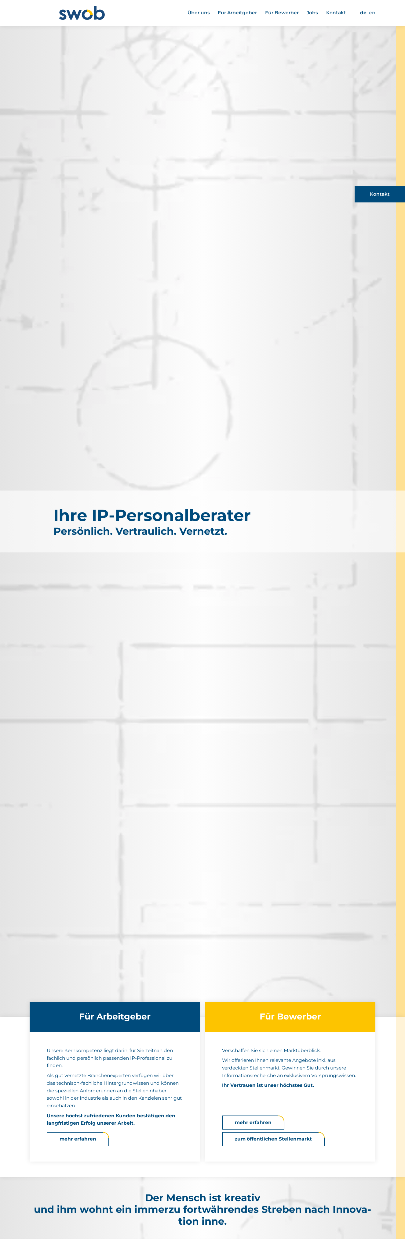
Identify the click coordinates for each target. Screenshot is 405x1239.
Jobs (312, 13)
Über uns (199, 13)
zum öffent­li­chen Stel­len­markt (273, 1139)
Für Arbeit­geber (237, 13)
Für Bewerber (282, 13)
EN (372, 13)
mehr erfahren (78, 1139)
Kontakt (336, 13)
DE (363, 13)
